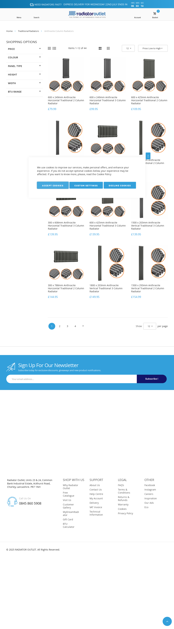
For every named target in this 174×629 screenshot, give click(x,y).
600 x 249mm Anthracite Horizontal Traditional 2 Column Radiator (66, 100)
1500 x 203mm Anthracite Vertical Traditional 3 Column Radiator (147, 225)
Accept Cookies (52, 185)
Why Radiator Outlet (70, 487)
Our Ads (149, 502)
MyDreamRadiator (71, 513)
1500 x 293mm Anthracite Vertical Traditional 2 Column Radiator (147, 288)
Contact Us (96, 489)
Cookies (122, 508)
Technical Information (96, 513)
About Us (95, 485)
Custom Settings (86, 185)
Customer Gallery (68, 506)
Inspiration (150, 498)
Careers (148, 494)
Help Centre (96, 494)
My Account (96, 498)
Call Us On (25, 498)
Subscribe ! (151, 378)
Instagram (150, 489)
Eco (146, 507)
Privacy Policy (125, 513)
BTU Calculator (68, 525)
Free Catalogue (68, 494)
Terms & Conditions (124, 491)
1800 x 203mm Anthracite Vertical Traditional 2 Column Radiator (147, 163)
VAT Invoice (96, 507)
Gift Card (68, 519)
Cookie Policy (104, 174)
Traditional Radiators (28, 31)
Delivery (94, 502)
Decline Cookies (120, 185)
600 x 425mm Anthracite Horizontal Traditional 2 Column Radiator (149, 100)
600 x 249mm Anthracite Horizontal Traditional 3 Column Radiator (108, 100)
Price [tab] (11, 49)
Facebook (149, 485)
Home (9, 31)
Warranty (123, 504)
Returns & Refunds (123, 499)
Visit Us (67, 500)
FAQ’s (121, 485)
